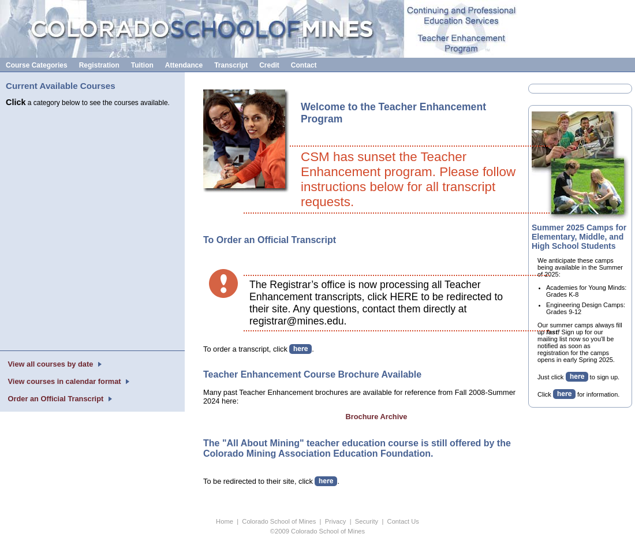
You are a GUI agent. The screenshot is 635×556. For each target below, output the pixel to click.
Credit (269, 65)
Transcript (231, 65)
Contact (304, 65)
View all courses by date (50, 364)
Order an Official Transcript (56, 398)
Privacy (335, 521)
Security (366, 521)
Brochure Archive (377, 416)
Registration (99, 65)
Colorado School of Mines (279, 521)
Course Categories (37, 65)
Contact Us (403, 521)
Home (224, 521)
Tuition (142, 65)
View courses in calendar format (64, 381)
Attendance (184, 65)
